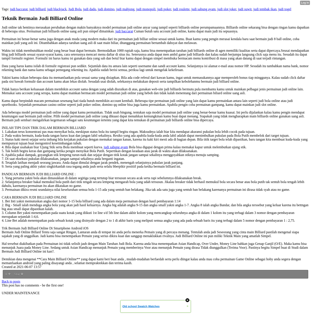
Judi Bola (74, 9)
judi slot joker (226, 9)
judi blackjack (57, 9)
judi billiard (37, 9)
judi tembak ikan (265, 9)
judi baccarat (19, 9)
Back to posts (11, 281)
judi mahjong (125, 9)
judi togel (284, 9)
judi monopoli (145, 9)
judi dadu (89, 9)
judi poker (164, 9)
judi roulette (181, 9)
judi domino (106, 9)
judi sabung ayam (203, 9)
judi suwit (245, 9)
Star (18, 274)
